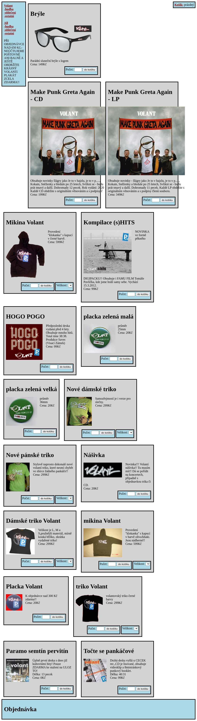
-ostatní (9, 16)
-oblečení (10, 12)
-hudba (8, 9)
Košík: (178, 4)
